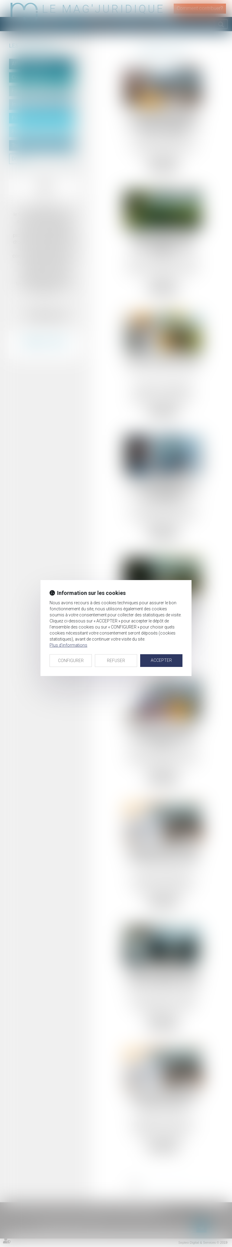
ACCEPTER (161, 660)
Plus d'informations (68, 645)
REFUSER (116, 660)
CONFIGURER (71, 660)
